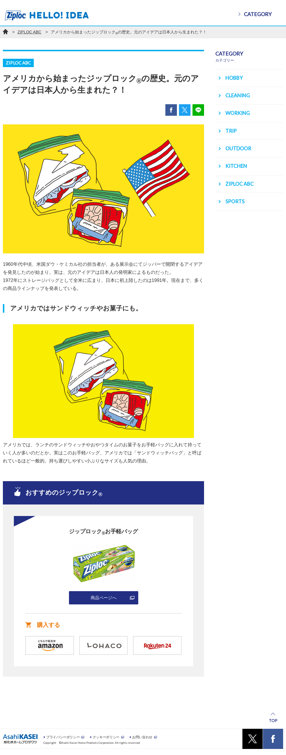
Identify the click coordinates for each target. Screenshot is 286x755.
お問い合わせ (142, 743)
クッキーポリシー (106, 743)
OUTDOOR (239, 145)
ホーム (5, 31)
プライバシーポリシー (63, 743)
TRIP (233, 128)
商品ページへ (103, 601)
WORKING (238, 111)
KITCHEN (237, 162)
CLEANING (239, 94)
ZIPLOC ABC (29, 32)
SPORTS (236, 196)
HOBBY (235, 77)
